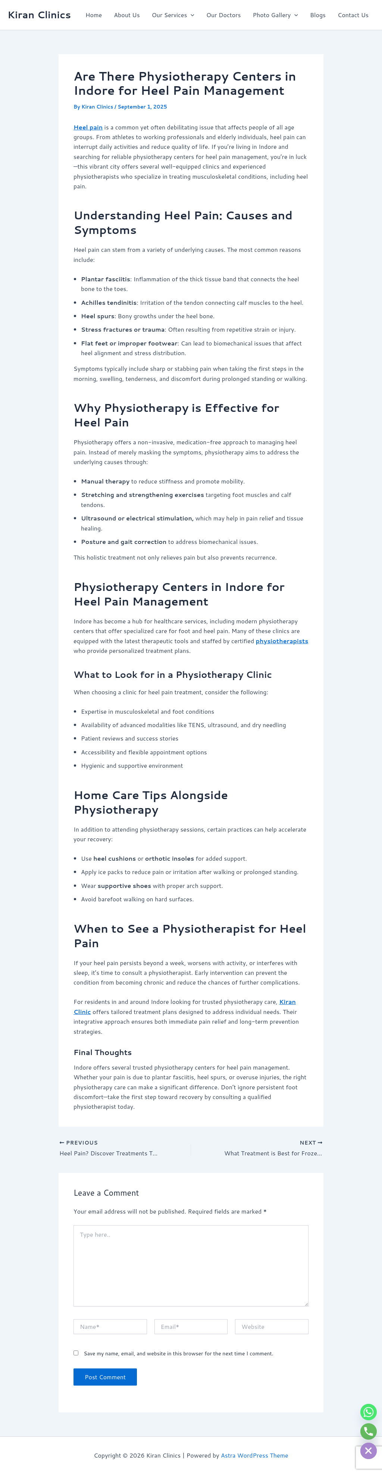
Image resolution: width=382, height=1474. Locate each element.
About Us (127, 14)
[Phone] (368, 1431)
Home (93, 14)
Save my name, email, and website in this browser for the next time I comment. (178, 1353)
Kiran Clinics (39, 14)
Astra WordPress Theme (254, 1455)
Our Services (173, 15)
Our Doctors (223, 14)
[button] (190, 15)
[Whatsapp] (368, 1412)
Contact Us (353, 14)
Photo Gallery (275, 15)
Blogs (318, 14)
